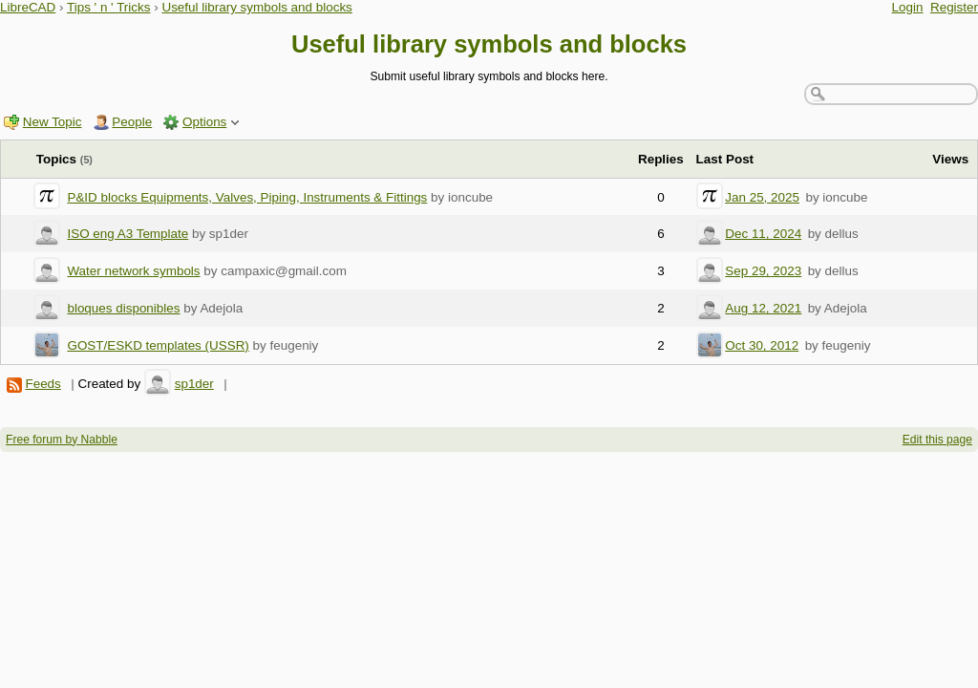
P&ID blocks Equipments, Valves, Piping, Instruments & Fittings (247, 197)
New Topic (52, 122)
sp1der (194, 383)
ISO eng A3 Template (127, 233)
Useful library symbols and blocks (256, 7)
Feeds (42, 383)
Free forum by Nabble (61, 439)
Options (204, 122)
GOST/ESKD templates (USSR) (157, 345)
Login (908, 7)
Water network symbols (133, 271)
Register (954, 7)
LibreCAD (27, 7)
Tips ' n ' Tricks (109, 7)
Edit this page (937, 439)
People (132, 122)
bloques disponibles (123, 308)
